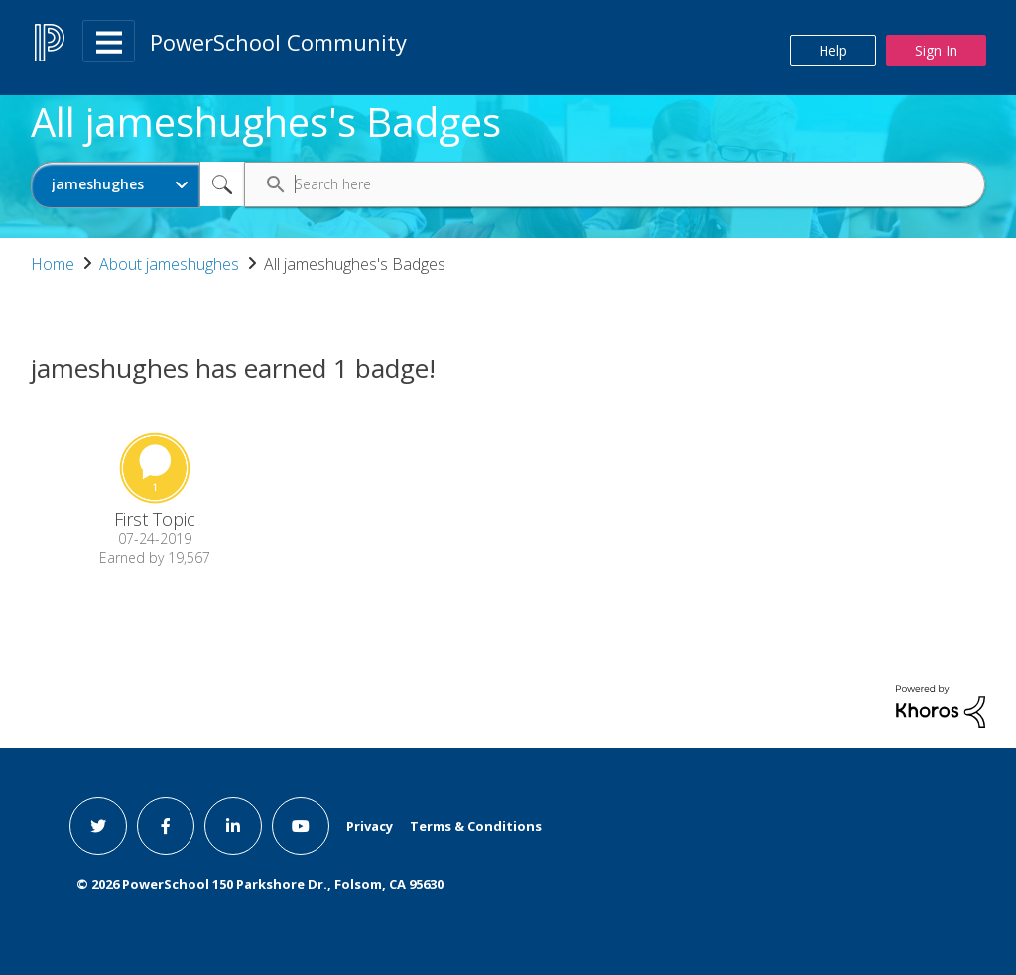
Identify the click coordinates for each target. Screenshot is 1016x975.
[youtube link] (300, 826)
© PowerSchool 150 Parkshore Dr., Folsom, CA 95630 (260, 884)
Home (52, 264)
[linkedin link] (233, 826)
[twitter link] (98, 826)
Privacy (369, 826)
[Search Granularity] (115, 185)
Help (833, 50)
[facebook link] (165, 826)
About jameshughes (169, 264)
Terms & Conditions (476, 826)
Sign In (936, 50)
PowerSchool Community (278, 42)
